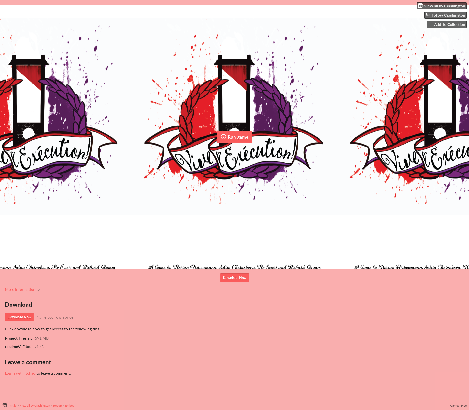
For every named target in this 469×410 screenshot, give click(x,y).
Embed (69, 405)
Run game (234, 137)
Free (464, 405)
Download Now (234, 278)
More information (22, 289)
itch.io (13, 405)
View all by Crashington (35, 405)
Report (57, 405)
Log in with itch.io (20, 373)
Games (454, 405)
